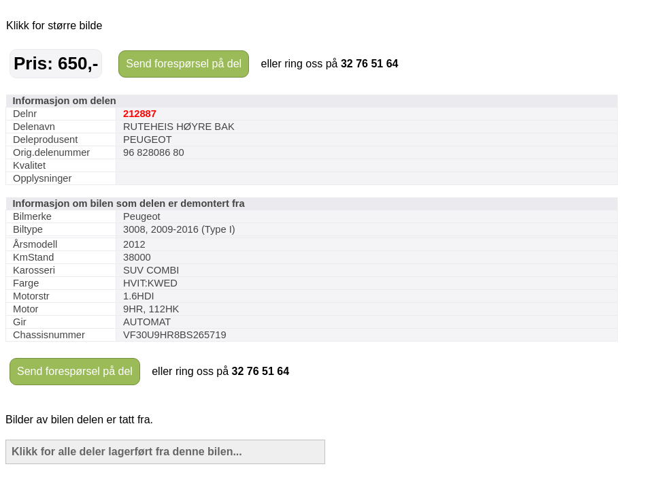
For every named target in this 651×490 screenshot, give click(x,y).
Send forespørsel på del (183, 63)
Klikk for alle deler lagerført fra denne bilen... (127, 451)
